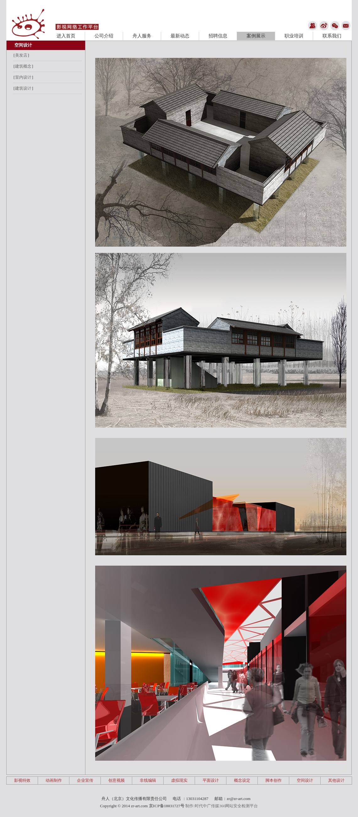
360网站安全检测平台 (238, 805)
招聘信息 (218, 35)
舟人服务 (142, 35)
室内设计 (23, 77)
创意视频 (116, 780)
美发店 (21, 55)
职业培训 (294, 35)
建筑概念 (23, 66)
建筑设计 (23, 88)
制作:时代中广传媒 (202, 805)
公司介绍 (104, 35)
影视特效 (22, 780)
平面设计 (211, 780)
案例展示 (256, 35)
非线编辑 (148, 780)
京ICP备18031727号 (166, 805)
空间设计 (23, 45)
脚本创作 (273, 780)
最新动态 (180, 35)
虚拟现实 (179, 780)
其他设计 (336, 780)
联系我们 (332, 35)
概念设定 (242, 780)
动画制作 (54, 780)
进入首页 (66, 35)
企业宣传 (85, 780)
